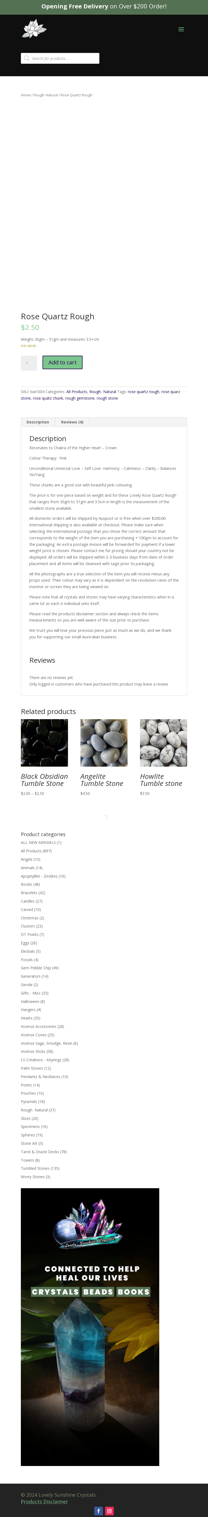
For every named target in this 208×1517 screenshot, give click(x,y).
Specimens (30, 1126)
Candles (28, 901)
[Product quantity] (29, 363)
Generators (31, 976)
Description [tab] (38, 422)
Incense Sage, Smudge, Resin (46, 1043)
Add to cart (62, 362)
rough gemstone (80, 398)
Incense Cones (34, 1034)
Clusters (28, 926)
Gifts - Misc (31, 993)
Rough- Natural (46, 95)
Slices (26, 1118)
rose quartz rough (143, 391)
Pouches (28, 1093)
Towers (27, 1160)
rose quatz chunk (48, 398)
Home (26, 95)
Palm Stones (32, 1068)
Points (26, 1085)
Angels (26, 859)
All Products (76, 391)
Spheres (28, 1134)
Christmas (29, 917)
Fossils (27, 959)
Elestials (28, 951)
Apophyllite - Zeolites (39, 876)
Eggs (25, 942)
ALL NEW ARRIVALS (38, 842)
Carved (27, 909)
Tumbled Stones (35, 1168)
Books (26, 884)
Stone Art (29, 1143)
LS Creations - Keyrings (41, 1059)
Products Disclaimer (44, 1501)
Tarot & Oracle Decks (40, 1151)
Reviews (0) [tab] (72, 422)
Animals (28, 867)
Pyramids (29, 1101)
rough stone (107, 398)
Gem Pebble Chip (36, 967)
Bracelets (29, 892)
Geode (26, 984)
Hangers (28, 1009)
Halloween (30, 1001)
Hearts (26, 1018)
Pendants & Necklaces (40, 1076)
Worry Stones (33, 1176)
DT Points (29, 934)
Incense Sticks (33, 1051)
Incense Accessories (38, 1026)
